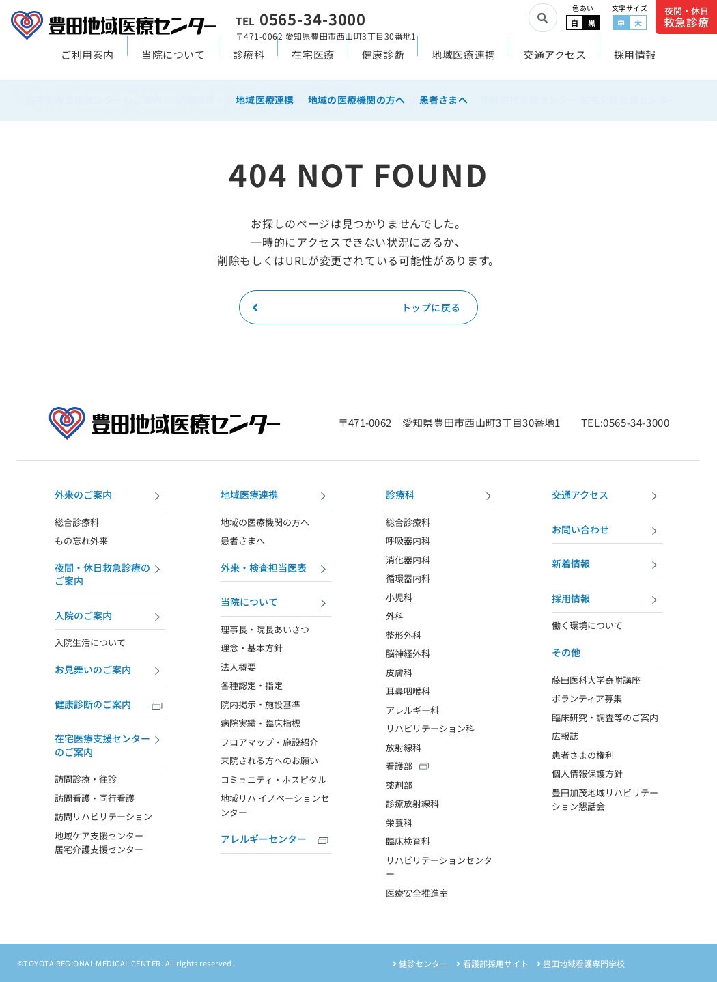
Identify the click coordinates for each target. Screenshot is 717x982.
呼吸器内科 (408, 540)
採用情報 (635, 62)
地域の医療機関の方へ (265, 522)
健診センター (420, 963)
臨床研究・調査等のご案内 (605, 717)
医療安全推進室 (417, 892)
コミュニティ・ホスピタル (273, 779)
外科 (395, 615)
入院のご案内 (110, 617)
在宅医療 (313, 62)
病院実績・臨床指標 (260, 722)
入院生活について (90, 642)
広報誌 (565, 735)
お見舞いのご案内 (110, 670)
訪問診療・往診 (86, 778)
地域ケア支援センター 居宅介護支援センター (99, 842)
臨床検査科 (408, 840)
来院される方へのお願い (269, 760)
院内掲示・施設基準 (260, 704)
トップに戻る (356, 307)
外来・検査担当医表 (276, 569)
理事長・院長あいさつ (265, 629)
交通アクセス (555, 62)
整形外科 (403, 634)
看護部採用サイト (492, 963)
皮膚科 (399, 672)
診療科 (249, 62)
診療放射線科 (412, 803)
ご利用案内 (87, 62)
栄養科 (399, 822)
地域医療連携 (464, 62)
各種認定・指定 (252, 685)
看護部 (399, 765)
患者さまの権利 (583, 754)
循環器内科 (408, 578)
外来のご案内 (110, 496)
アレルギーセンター (276, 840)
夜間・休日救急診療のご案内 (110, 574)
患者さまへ (243, 540)
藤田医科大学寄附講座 (596, 679)
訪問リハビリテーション (103, 816)
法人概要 (238, 666)
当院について (173, 62)
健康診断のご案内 (110, 705)
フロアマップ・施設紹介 (269, 741)
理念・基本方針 (252, 647)
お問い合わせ (607, 530)
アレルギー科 (412, 709)
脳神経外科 (408, 653)
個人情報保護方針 (587, 773)
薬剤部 (399, 784)
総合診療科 (77, 522)
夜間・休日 (686, 17)
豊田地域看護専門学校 (581, 963)
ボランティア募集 (587, 698)
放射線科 (403, 747)
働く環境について (587, 625)
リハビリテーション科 (430, 728)
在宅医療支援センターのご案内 (110, 745)
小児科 (399, 597)
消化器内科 (408, 559)
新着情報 (607, 565)
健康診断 (383, 62)
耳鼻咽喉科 (408, 690)
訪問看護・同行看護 (95, 797)
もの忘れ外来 (81, 540)
